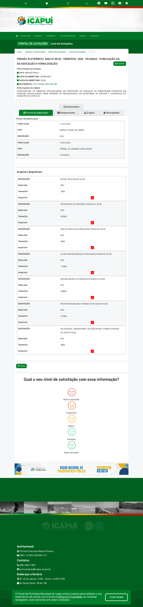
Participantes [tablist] (112, 113)
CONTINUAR (116, 597)
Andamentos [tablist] (71, 107)
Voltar (21, 366)
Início (19, 52)
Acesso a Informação (35, 52)
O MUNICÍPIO (38, 36)
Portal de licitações (57, 52)
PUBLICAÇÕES (95, 36)
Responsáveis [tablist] (66, 113)
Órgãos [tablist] (89, 113)
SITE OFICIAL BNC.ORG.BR (45, 84)
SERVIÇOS (83, 36)
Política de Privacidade (69, 596)
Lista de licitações (77, 52)
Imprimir (119, 64)
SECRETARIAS (51, 36)
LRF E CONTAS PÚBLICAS (67, 36)
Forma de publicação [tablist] (35, 113)
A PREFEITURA (26, 36)
